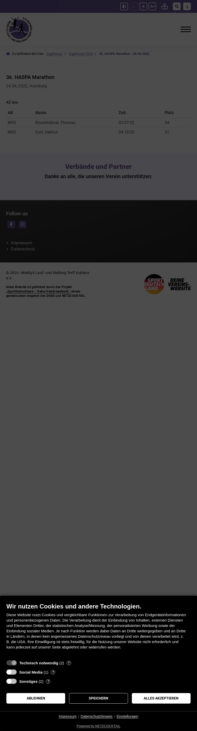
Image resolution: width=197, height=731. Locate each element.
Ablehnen (36, 698)
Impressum (67, 716)
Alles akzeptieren (161, 698)
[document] (98, 629)
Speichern (98, 698)
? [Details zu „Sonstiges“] (48, 681)
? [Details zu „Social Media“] (53, 672)
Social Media (31, 672)
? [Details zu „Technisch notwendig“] (69, 663)
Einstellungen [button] (127, 716)
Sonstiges (28, 681)
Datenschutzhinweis (97, 716)
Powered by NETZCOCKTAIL (98, 726)
